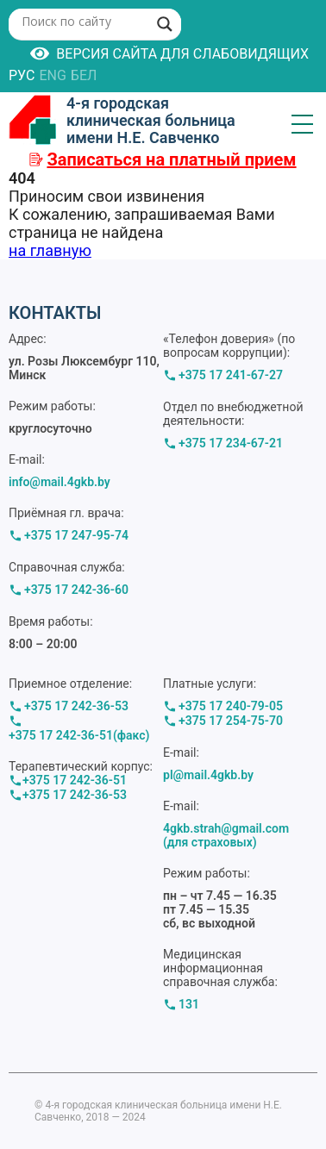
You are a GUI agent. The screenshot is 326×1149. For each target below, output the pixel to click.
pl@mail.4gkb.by (208, 775)
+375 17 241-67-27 (231, 375)
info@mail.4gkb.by (59, 482)
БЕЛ (84, 75)
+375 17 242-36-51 (74, 780)
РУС (21, 75)
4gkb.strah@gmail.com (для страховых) (226, 835)
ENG (52, 75)
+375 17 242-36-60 (76, 589)
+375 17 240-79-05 (231, 706)
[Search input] (83, 21)
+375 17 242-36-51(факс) (79, 735)
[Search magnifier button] (164, 24)
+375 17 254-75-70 (231, 720)
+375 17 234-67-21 (231, 443)
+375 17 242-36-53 (76, 706)
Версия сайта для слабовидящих (169, 53)
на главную (50, 250)
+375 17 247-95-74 (76, 535)
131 (189, 1004)
